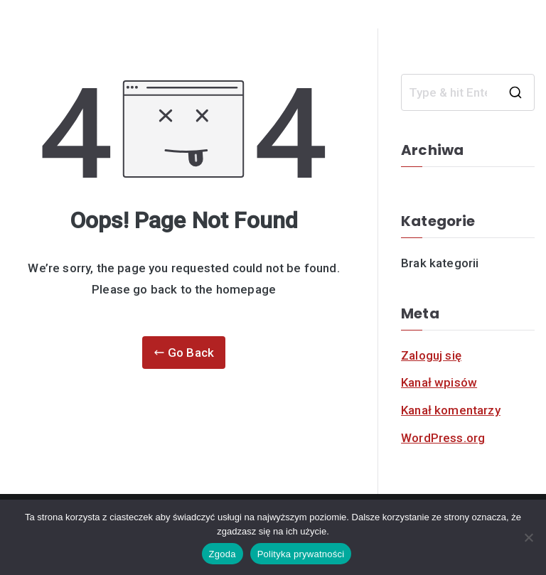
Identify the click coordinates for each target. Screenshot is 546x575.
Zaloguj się (431, 355)
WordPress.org (443, 438)
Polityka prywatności (301, 554)
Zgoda (222, 554)
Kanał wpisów (439, 382)
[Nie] (528, 537)
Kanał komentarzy (450, 410)
